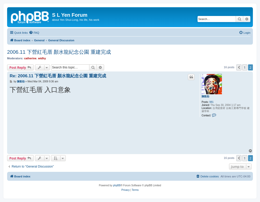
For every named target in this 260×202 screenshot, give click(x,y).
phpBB (117, 185)
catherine (30, 58)
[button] (238, 67)
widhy (42, 58)
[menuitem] (34, 33)
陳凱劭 (205, 96)
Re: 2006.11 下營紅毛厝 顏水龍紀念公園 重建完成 (58, 76)
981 (211, 102)
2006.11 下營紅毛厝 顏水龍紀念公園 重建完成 (59, 52)
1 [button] (245, 67)
